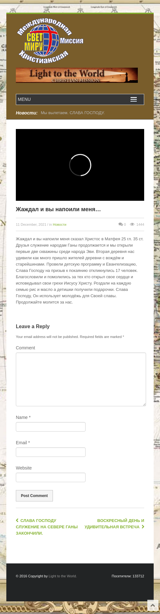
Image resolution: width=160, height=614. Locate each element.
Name (23, 417)
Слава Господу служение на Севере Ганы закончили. (47, 527)
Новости (60, 224)
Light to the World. (63, 576)
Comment (25, 347)
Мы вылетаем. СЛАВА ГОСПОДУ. (73, 112)
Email (23, 442)
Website (24, 467)
